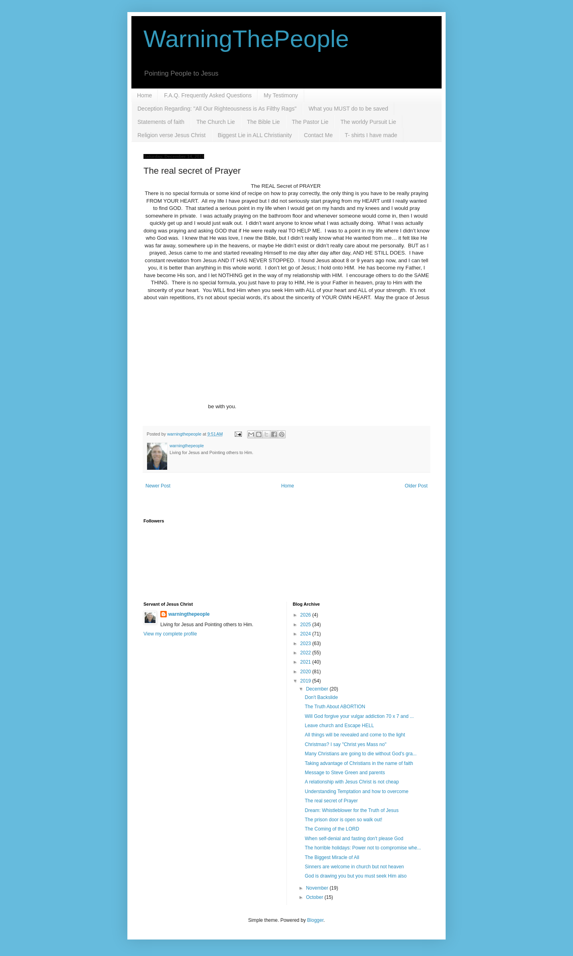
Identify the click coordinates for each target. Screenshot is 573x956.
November (317, 888)
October (315, 897)
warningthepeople (189, 614)
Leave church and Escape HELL (339, 725)
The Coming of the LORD (332, 829)
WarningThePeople (246, 38)
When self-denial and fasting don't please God (354, 838)
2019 (306, 681)
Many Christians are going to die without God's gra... (360, 754)
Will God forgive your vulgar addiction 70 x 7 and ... (359, 716)
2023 (306, 643)
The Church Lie (215, 122)
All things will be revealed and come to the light (355, 735)
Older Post (416, 486)
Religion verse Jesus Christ (171, 135)
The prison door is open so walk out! (343, 819)
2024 (306, 634)
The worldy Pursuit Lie (368, 122)
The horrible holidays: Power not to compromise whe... (363, 848)
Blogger (315, 920)
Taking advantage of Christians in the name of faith (359, 763)
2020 (306, 671)
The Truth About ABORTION (335, 706)
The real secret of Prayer (331, 801)
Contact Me (318, 135)
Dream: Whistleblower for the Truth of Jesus (351, 810)
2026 (306, 615)
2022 (306, 653)
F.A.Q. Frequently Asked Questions (208, 95)
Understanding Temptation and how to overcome (356, 791)
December (317, 689)
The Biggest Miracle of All (332, 857)
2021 (306, 662)
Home (144, 95)
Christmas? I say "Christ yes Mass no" (345, 744)
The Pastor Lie (310, 122)
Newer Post (157, 486)
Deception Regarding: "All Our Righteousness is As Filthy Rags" (217, 108)
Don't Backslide (321, 697)
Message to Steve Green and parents (345, 772)
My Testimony (281, 95)
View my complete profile (170, 634)
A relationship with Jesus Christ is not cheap (352, 782)
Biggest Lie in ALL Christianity (255, 135)
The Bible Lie (263, 122)
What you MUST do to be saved (348, 108)
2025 (306, 624)
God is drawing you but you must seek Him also (355, 876)
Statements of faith (160, 122)
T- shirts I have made (371, 135)
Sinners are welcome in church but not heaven (354, 867)
